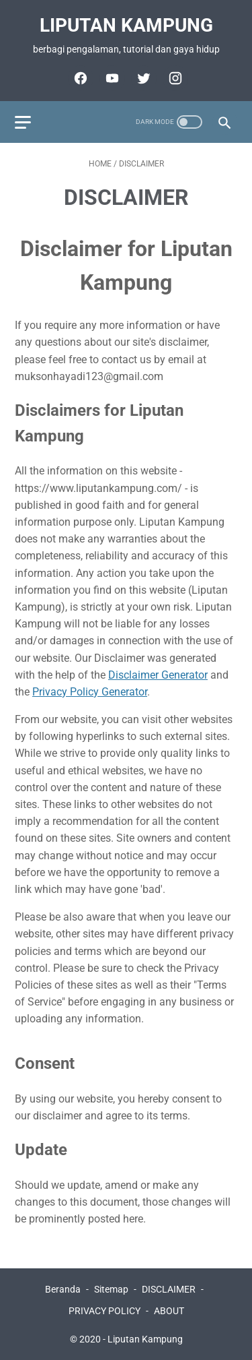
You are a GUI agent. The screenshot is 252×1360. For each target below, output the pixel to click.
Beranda (63, 1289)
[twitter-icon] (142, 78)
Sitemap (111, 1289)
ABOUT (169, 1310)
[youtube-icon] (110, 78)
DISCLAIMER (169, 1289)
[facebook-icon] (79, 78)
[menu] (23, 122)
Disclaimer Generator (158, 675)
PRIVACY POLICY (104, 1310)
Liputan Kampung (126, 25)
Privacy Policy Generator (89, 691)
